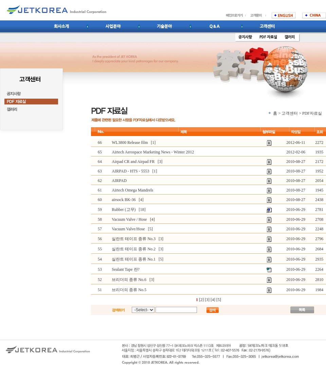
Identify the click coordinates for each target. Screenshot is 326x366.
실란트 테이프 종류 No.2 (134, 249)
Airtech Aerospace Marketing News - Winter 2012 (153, 152)
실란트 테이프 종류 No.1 (134, 259)
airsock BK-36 (123, 199)
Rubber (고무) (123, 209)
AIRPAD (119, 180)
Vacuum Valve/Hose (128, 229)
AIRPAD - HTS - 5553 (130, 171)
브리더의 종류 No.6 (129, 279)
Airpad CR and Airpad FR (133, 161)
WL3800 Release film (130, 142)
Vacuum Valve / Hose (129, 219)
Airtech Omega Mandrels (132, 190)
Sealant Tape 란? (126, 269)
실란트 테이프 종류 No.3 (134, 238)
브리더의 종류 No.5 (129, 289)
